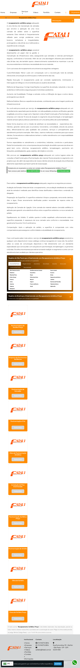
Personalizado (27, 267)
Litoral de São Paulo (15, 267)
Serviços (25, 12)
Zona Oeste (46, 264)
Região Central (27, 264)
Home (27, 643)
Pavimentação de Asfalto (18, 549)
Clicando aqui (63, 171)
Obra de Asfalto (18, 580)
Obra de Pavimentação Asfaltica (18, 454)
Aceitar (58, 664)
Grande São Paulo (14, 264)
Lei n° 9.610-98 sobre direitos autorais (39, 632)
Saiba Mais (18, 332)
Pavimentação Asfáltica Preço (18, 517)
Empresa (13, 12)
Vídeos (35, 12)
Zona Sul (54, 264)
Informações (28, 659)
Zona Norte (37, 264)
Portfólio (46, 12)
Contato (57, 12)
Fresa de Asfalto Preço (18, 612)
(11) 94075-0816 (33, 171)
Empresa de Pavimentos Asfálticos (18, 358)
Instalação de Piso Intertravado (18, 486)
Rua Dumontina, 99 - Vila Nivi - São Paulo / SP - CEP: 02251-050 (63, 647)
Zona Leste (63, 264)
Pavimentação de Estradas (18, 390)
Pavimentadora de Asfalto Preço (18, 326)
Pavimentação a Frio (18, 421)
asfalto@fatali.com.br (43, 650)
